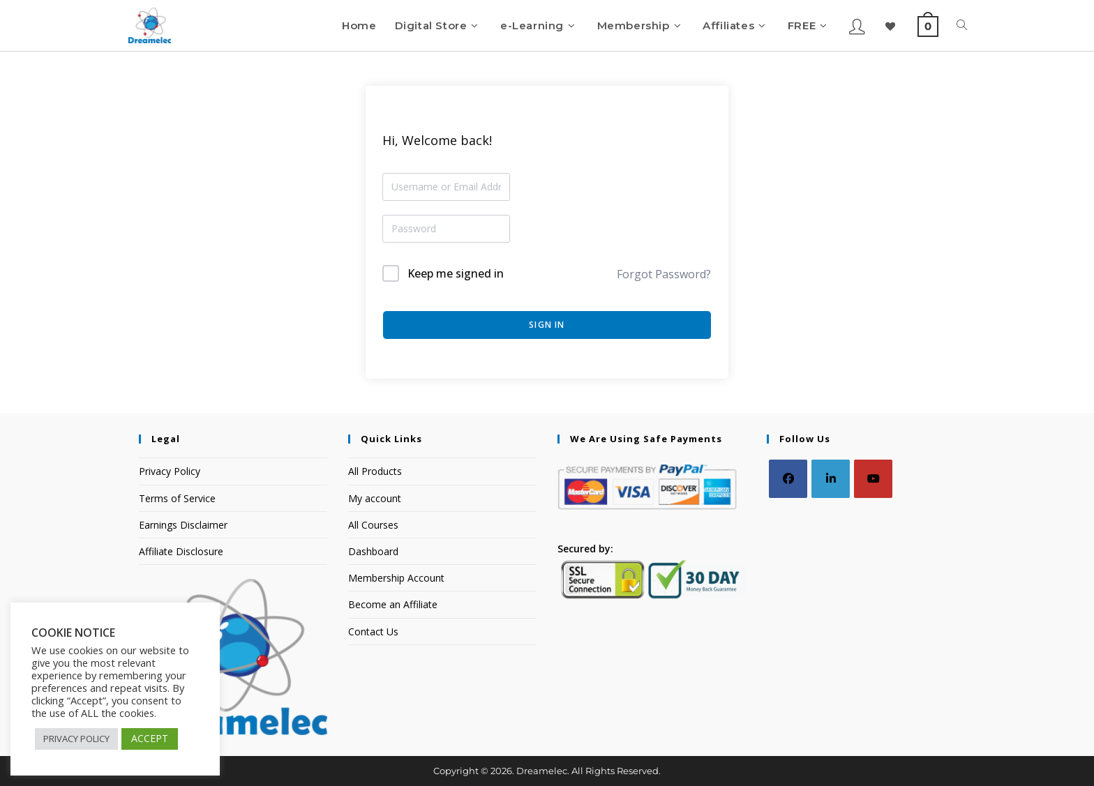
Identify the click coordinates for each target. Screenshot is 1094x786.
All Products (375, 471)
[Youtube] (873, 479)
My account (374, 498)
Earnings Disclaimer (183, 524)
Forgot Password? (664, 274)
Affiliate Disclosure (181, 551)
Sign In (546, 325)
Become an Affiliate (392, 604)
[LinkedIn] (830, 479)
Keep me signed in (455, 273)
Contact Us (373, 631)
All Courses (373, 524)
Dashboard (373, 551)
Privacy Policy (169, 471)
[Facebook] (788, 479)
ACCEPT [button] (149, 738)
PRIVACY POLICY (76, 738)
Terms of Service (177, 498)
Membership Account (396, 577)
